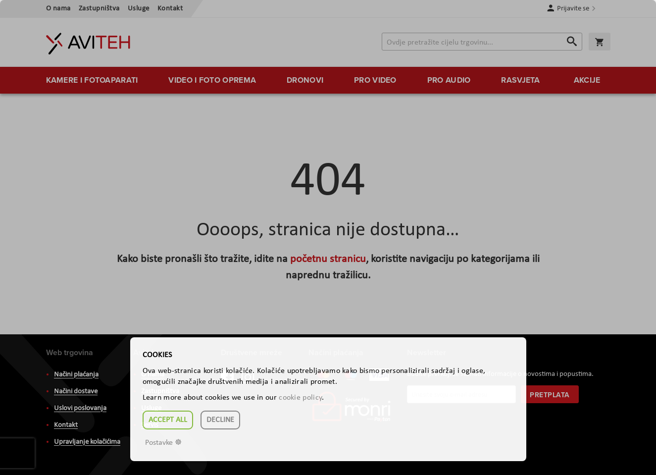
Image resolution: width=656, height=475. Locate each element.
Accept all (168, 420)
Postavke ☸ (163, 443)
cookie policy (300, 398)
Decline (220, 420)
